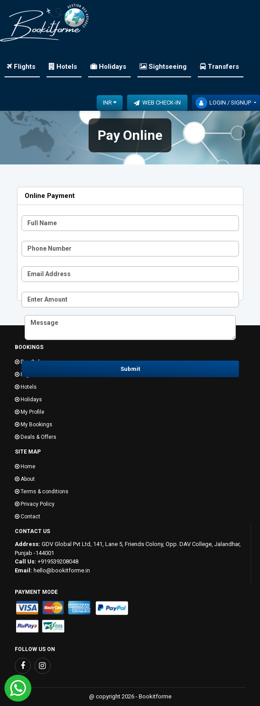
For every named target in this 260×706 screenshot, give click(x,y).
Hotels (63, 67)
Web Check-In (157, 102)
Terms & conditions (41, 491)
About (25, 479)
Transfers (219, 67)
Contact (27, 516)
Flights (21, 67)
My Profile (29, 412)
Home (25, 466)
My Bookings (33, 424)
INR (109, 102)
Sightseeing (163, 67)
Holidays (108, 67)
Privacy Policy (35, 504)
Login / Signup (224, 103)
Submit (130, 369)
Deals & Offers (35, 437)
